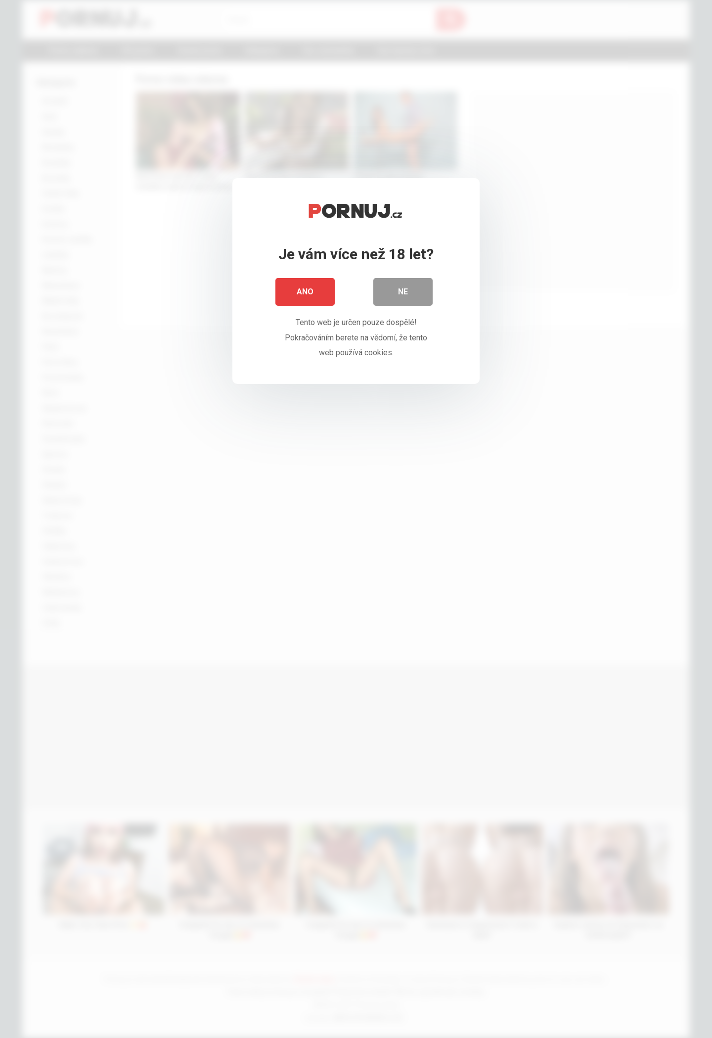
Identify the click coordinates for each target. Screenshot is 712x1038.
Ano (305, 291)
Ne (403, 291)
